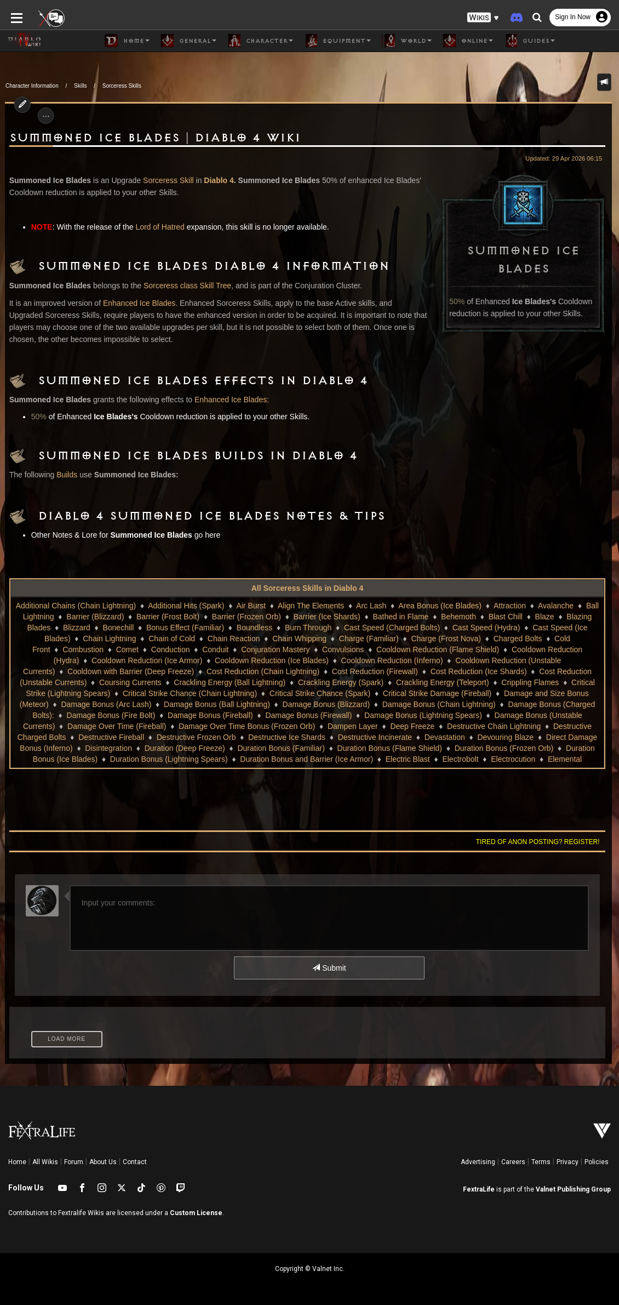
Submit (329, 968)
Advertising (478, 1162)
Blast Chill (506, 616)
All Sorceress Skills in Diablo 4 (307, 588)
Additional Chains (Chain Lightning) (76, 605)
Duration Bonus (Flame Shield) (358, 748)
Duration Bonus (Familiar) (250, 748)
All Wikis (45, 1162)
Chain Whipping (299, 638)
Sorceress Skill (163, 180)
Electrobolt (441, 759)
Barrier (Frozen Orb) (246, 616)
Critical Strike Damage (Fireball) (372, 693)
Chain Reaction (234, 638)
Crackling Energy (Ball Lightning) (183, 682)
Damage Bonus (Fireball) (109, 715)
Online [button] (468, 40)
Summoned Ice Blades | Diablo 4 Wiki (150, 138)
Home (17, 1162)
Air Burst (251, 605)
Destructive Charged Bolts (490, 726)
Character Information (32, 86)
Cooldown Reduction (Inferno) (352, 660)
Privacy (567, 1162)
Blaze (544, 616)
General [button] (188, 40)
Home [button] (127, 40)
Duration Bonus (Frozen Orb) (473, 748)
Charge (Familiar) (369, 638)
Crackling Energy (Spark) (294, 682)
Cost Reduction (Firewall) (317, 671)
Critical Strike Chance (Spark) (254, 693)
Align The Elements (311, 605)
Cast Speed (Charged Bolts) (392, 627)
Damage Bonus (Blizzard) (245, 704)
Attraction (510, 605)
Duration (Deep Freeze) (153, 748)
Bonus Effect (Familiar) (185, 627)
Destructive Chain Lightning (386, 726)
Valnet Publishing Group (573, 1189)
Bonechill (118, 627)
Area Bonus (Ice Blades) (440, 605)
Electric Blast (388, 759)
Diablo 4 (213, 180)
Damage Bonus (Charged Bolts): (482, 704)
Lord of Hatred (155, 227)
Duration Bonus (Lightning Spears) (149, 759)
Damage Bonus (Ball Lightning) (136, 704)
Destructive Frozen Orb (133, 737)
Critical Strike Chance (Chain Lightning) (125, 693)
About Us (103, 1162)
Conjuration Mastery (275, 649)
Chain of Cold (171, 638)
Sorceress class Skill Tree (182, 285)
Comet (127, 649)
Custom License (196, 1213)
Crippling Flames (484, 682)
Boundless (254, 627)
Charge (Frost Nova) (446, 638)
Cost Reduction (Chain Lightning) (204, 671)
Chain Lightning (109, 638)
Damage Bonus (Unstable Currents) (454, 715)
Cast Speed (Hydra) (486, 627)
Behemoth (458, 616)
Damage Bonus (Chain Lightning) (358, 704)
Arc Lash (371, 605)
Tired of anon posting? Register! (543, 842)
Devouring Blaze (443, 737)
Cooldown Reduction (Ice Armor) (106, 660)
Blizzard (76, 627)
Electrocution (494, 759)
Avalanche (556, 605)
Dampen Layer (245, 726)
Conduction (170, 649)
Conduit (215, 649)
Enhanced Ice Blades (134, 303)
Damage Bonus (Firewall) (207, 715)
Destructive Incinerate (312, 737)
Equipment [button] (337, 40)
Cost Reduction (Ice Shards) (420, 671)
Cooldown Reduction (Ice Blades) (232, 660)
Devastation (382, 737)
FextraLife (479, 1189)
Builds (61, 474)
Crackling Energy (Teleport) (396, 682)
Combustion (83, 649)
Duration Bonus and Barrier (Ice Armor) (287, 759)
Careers (513, 1162)
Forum (73, 1162)
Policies (596, 1162)
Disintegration (77, 748)
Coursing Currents (84, 682)
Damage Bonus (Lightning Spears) (322, 715)
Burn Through (308, 627)
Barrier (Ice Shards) (327, 616)
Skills (80, 86)
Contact (135, 1162)
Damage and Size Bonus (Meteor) (497, 693)
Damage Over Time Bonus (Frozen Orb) (139, 726)
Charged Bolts (518, 638)
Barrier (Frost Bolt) (167, 616)
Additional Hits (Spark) (186, 605)
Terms (541, 1162)
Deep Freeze (305, 726)
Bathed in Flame (400, 616)
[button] (483, 16)
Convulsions (343, 649)
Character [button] (260, 40)
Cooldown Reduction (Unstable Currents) (485, 660)
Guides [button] (529, 40)
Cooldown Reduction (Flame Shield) (437, 649)
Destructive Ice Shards (224, 737)
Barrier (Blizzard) (95, 616)
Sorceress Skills (121, 86)
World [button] (407, 40)
